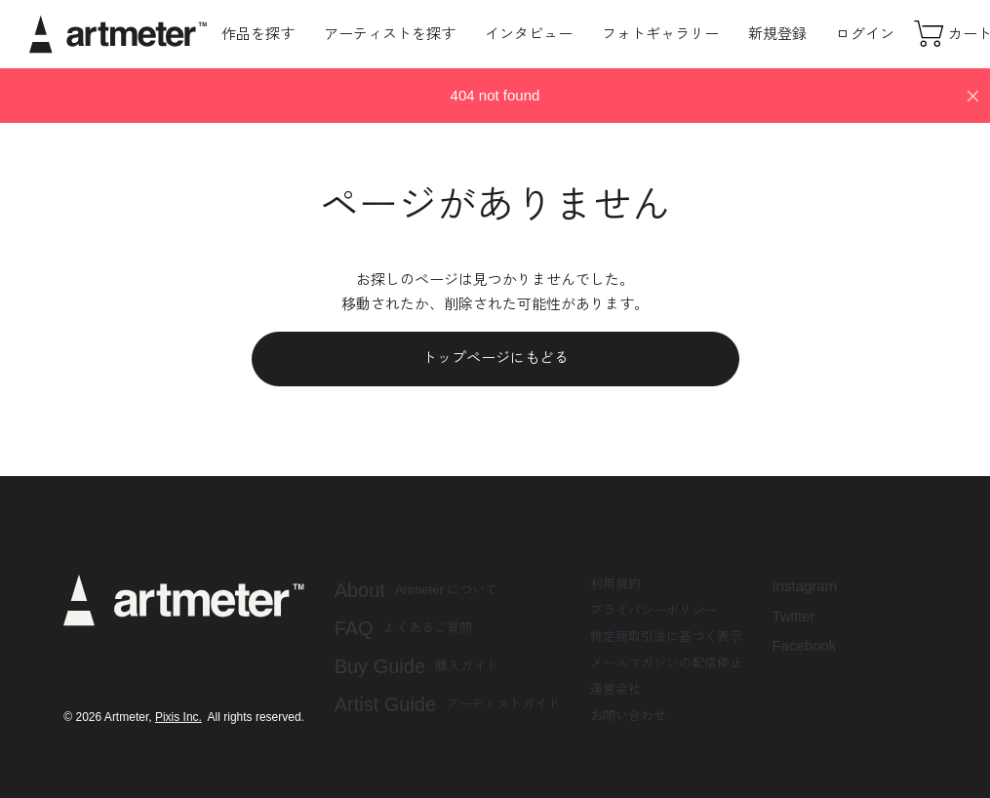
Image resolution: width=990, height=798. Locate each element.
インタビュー (529, 33)
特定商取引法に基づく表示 (666, 636)
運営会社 (615, 689)
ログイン (865, 33)
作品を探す (258, 33)
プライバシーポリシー (653, 610)
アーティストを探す (389, 33)
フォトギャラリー (660, 33)
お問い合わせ (628, 715)
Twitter (793, 616)
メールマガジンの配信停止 (666, 663)
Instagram (804, 586)
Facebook (804, 645)
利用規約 (615, 584)
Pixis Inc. (178, 717)
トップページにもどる (495, 357)
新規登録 (777, 33)
